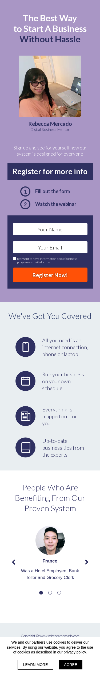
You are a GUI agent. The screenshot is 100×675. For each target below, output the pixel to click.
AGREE (70, 664)
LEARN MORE (35, 664)
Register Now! (50, 275)
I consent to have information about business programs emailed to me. (47, 260)
